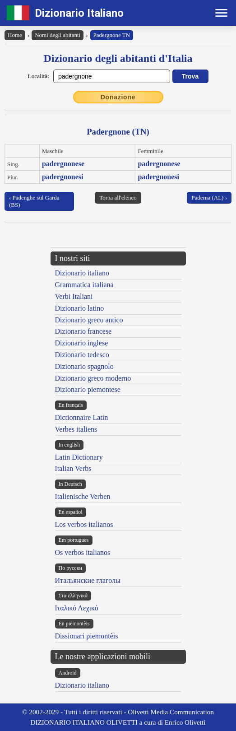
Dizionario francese (83, 331)
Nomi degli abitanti (57, 35)
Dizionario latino (79, 308)
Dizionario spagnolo (84, 366)
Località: (38, 76)
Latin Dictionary (79, 457)
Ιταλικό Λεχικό (76, 608)
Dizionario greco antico (89, 320)
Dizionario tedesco (82, 355)
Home (15, 35)
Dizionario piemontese (87, 389)
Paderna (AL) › (209, 197)
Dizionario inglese (81, 343)
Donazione (118, 97)
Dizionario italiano (82, 273)
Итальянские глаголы (87, 580)
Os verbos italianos (83, 552)
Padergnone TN (111, 35)
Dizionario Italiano (79, 13)
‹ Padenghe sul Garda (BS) (34, 201)
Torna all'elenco (118, 197)
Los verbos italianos (84, 524)
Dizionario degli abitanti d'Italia (117, 58)
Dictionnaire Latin (81, 417)
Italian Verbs (73, 468)
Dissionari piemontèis (86, 636)
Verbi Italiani (74, 296)
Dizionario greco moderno (93, 378)
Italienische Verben (83, 496)
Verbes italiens (76, 429)
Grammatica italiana (84, 285)
